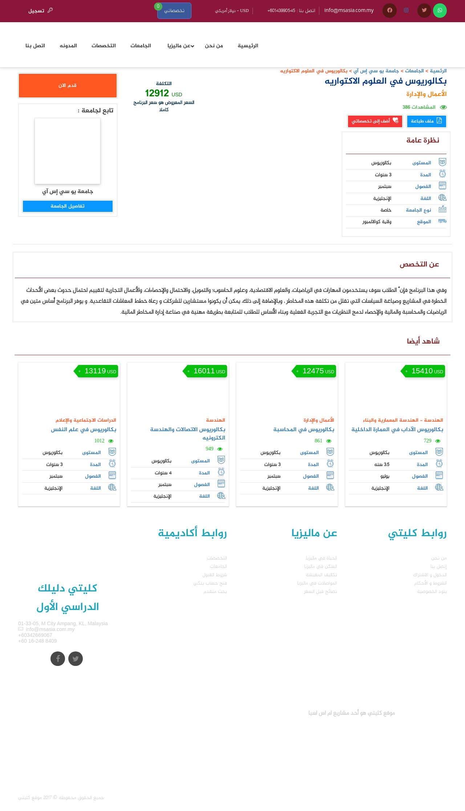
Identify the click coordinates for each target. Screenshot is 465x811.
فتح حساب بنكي (210, 583)
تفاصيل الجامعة (67, 206)
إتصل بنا (438, 566)
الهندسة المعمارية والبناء (390, 420)
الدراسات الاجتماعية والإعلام (86, 420)
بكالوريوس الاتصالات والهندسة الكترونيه (187, 434)
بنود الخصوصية (432, 591)
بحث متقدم (215, 591)
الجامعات (414, 71)
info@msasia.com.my (349, 11)
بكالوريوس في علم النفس (83, 430)
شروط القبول (214, 575)
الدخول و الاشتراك (430, 575)
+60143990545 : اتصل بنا (291, 11)
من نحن (439, 558)
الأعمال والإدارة (427, 94)
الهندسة (215, 420)
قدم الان (67, 85)
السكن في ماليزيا (320, 566)
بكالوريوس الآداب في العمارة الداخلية (397, 430)
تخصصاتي (174, 11)
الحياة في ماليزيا (321, 558)
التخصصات (217, 558)
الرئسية (438, 71)
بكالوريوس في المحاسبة (303, 430)
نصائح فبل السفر (320, 591)
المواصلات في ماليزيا (317, 583)
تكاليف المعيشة (321, 575)
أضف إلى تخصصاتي (375, 121)
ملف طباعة (426, 121)
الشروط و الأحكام (430, 583)
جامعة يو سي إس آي (375, 71)
